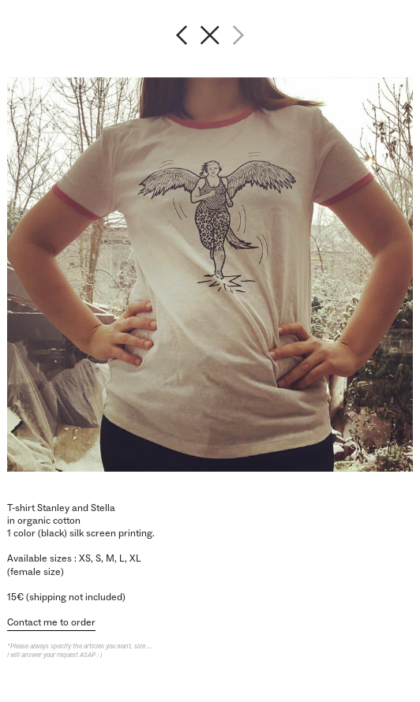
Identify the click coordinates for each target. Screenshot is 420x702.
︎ (210, 35)
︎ (238, 35)
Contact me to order (51, 622)
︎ (181, 35)
